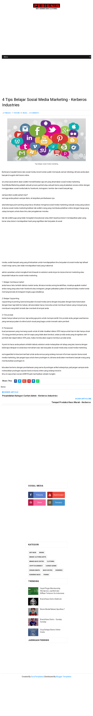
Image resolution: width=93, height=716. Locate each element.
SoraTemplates (37, 677)
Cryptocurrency (36, 566)
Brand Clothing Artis (37, 557)
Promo (46, 575)
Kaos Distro (47, 570)
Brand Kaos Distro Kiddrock (51, 599)
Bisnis (25, 113)
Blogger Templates (63, 677)
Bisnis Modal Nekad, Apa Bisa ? (52, 609)
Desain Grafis (34, 570)
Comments (34, 113)
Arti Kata (32, 553)
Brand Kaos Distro (36, 561)
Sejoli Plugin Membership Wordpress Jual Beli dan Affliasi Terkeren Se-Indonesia (52, 590)
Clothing (50, 561)
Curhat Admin (51, 566)
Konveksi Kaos (34, 575)
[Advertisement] (36, 79)
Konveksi (58, 570)
